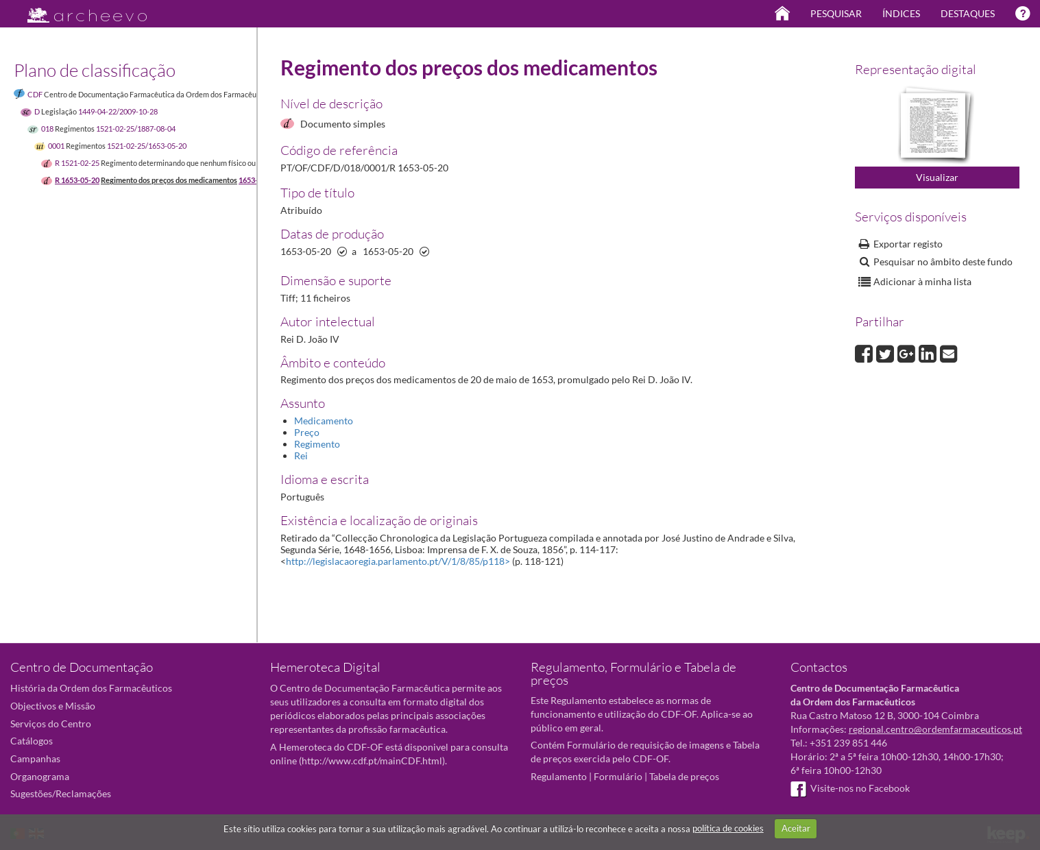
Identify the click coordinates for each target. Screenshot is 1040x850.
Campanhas (35, 758)
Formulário (618, 776)
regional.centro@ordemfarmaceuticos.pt (935, 729)
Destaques (968, 13)
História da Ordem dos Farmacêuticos (91, 688)
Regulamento (559, 776)
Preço (306, 432)
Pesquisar (836, 13)
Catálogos (31, 740)
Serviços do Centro (50, 723)
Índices (901, 13)
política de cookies (728, 828)
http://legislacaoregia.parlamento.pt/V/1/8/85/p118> (398, 561)
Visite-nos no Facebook (850, 788)
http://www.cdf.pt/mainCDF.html (372, 760)
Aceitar (796, 828)
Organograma (39, 776)
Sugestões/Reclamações (60, 793)
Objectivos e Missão (52, 706)
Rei (301, 455)
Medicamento (323, 420)
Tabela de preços (684, 776)
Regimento (317, 444)
